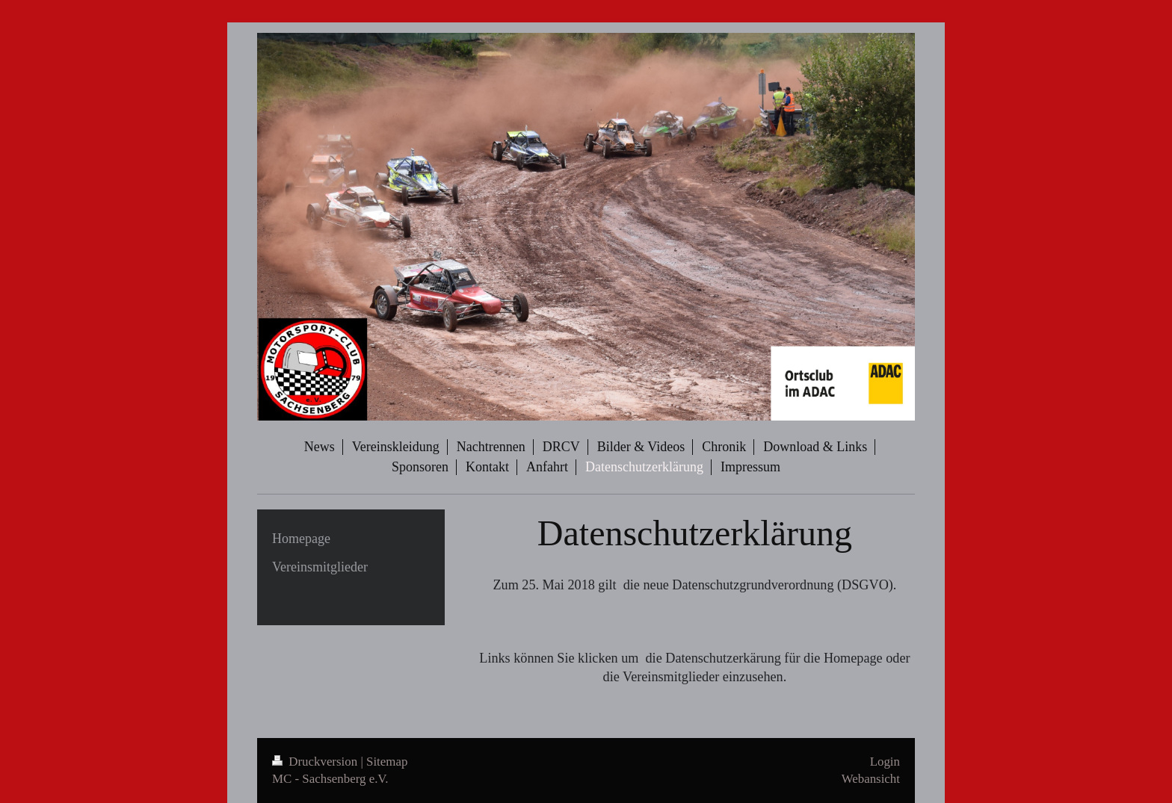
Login (885, 761)
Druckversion (316, 761)
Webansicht (871, 779)
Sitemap (386, 761)
